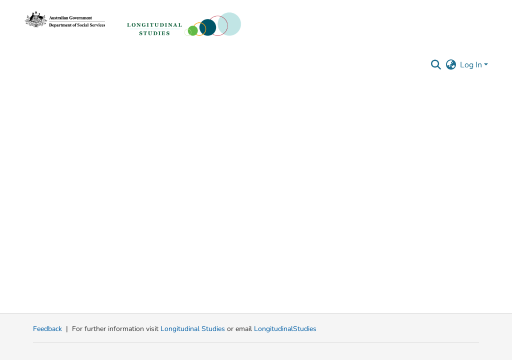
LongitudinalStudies (285, 329)
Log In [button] (472, 64)
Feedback (47, 329)
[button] (436, 65)
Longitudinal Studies (193, 329)
